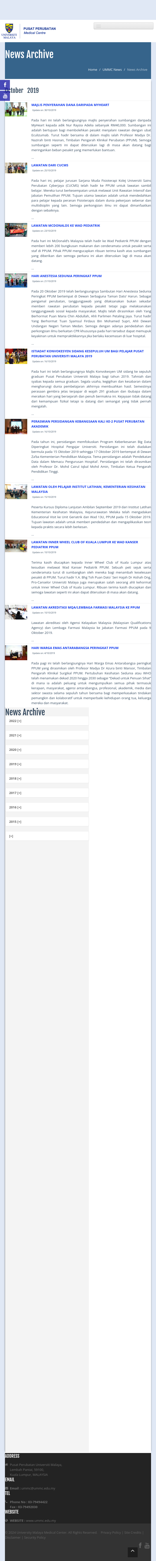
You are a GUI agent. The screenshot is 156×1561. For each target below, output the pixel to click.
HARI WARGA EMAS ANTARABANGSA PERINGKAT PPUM (75, 648)
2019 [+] (15, 764)
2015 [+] (15, 821)
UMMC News (112, 69)
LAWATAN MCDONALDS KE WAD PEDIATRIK (65, 225)
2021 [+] (15, 735)
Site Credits (132, 1532)
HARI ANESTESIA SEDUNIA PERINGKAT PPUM (66, 276)
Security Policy (35, 1537)
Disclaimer (13, 1537)
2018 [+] (15, 778)
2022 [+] (15, 721)
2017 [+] (15, 793)
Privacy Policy (111, 1532)
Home (92, 69)
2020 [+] (15, 749)
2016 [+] (15, 807)
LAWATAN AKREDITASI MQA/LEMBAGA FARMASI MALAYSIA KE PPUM (85, 607)
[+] (11, 836)
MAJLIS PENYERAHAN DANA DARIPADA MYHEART (70, 105)
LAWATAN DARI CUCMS (49, 165)
